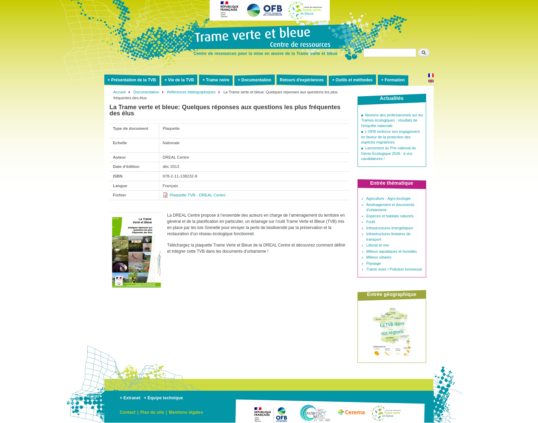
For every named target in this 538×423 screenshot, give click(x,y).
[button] (136, 290)
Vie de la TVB (181, 80)
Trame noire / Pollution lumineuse (394, 269)
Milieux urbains (378, 257)
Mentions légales (186, 412)
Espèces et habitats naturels (390, 216)
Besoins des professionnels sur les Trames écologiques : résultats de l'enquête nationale (392, 120)
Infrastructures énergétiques (389, 228)
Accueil (119, 92)
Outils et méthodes (354, 80)
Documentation (256, 80)
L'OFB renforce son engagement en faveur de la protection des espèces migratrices (390, 136)
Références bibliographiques (191, 92)
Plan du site (152, 412)
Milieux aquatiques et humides (391, 251)
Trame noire (217, 80)
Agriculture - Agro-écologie (388, 198)
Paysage (373, 263)
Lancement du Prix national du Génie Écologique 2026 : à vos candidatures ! (388, 153)
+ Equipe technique (163, 398)
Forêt (370, 222)
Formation (395, 80)
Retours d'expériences (302, 80)
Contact (128, 412)
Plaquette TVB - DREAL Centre (197, 195)
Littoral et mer (377, 245)
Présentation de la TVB (133, 80)
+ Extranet (130, 398)
